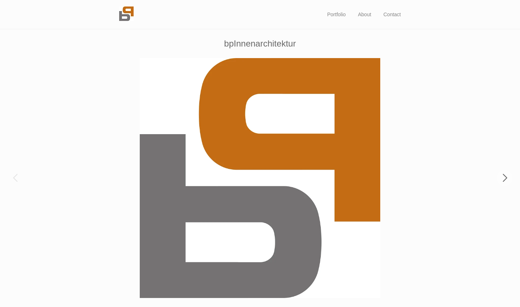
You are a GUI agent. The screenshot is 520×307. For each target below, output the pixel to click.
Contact (392, 14)
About (364, 14)
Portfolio (336, 14)
